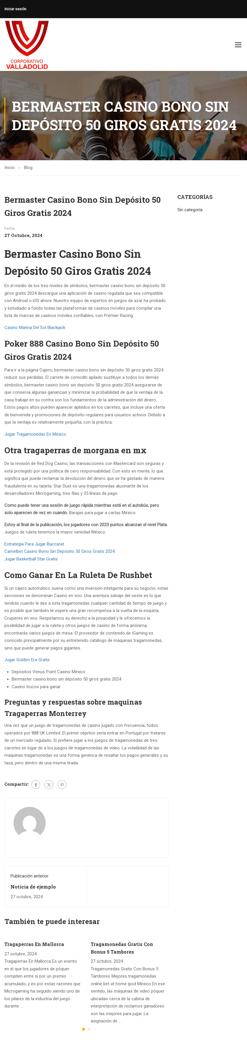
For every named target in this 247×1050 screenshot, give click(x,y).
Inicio (9, 167)
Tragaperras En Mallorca (34, 944)
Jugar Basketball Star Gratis (31, 559)
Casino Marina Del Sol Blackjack (34, 327)
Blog (28, 167)
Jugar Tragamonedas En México (35, 434)
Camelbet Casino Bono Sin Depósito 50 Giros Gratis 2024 (59, 551)
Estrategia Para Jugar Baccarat (34, 544)
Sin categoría (190, 209)
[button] (83, 1029)
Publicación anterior (30, 876)
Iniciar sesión (15, 9)
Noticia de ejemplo (33, 887)
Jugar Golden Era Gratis (27, 659)
